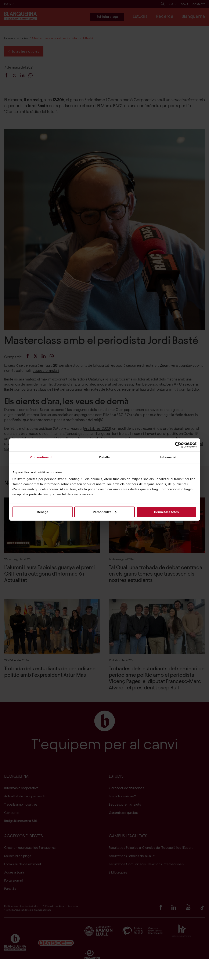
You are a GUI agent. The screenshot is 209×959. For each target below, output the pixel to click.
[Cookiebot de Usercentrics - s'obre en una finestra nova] (178, 445)
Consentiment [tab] (41, 457)
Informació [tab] (168, 457)
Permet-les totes (166, 512)
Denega (42, 512)
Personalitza (104, 512)
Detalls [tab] (104, 457)
